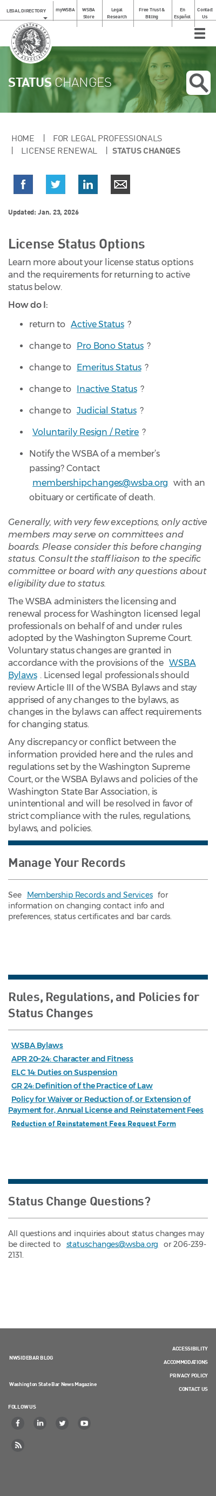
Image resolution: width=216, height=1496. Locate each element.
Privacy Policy (189, 1375)
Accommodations (186, 1362)
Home (23, 138)
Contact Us (205, 12)
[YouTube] (85, 1423)
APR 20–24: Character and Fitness (72, 1059)
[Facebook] (18, 1423)
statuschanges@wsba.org (112, 1244)
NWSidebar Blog (31, 1357)
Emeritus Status (109, 367)
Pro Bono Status (110, 346)
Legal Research (117, 12)
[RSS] (18, 1445)
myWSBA (65, 9)
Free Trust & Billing (151, 12)
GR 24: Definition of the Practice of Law (82, 1086)
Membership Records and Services (90, 895)
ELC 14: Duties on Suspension (64, 1072)
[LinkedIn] (40, 1423)
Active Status (97, 324)
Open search (198, 83)
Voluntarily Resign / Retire (85, 432)
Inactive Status (107, 389)
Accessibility (190, 1348)
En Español (182, 12)
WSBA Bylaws (37, 1045)
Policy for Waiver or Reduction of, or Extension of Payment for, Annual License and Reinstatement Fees (106, 1104)
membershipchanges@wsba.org (100, 483)
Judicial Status (107, 410)
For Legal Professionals (107, 138)
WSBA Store (88, 12)
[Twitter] (62, 1423)
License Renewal (59, 150)
